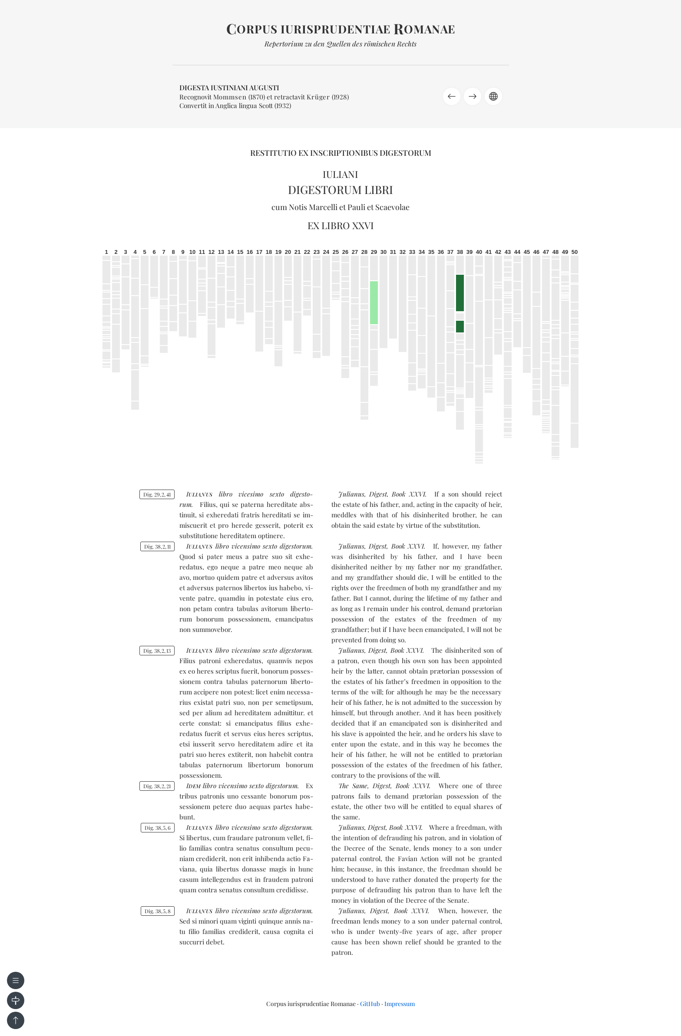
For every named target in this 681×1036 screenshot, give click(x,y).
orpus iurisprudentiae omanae (340, 28)
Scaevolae (392, 207)
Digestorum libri (340, 189)
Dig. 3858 (158, 911)
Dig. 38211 (157, 546)
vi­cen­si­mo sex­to (254, 546)
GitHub (370, 1004)
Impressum (399, 1004)
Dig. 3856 (158, 827)
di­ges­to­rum (295, 546)
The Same (352, 785)
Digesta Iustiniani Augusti (229, 87)
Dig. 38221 (157, 786)
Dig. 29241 (157, 494)
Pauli (356, 207)
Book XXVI (408, 494)
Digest (378, 494)
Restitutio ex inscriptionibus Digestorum (340, 153)
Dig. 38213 (157, 650)
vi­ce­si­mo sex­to (261, 494)
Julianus (351, 494)
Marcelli (323, 207)
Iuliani (340, 174)
